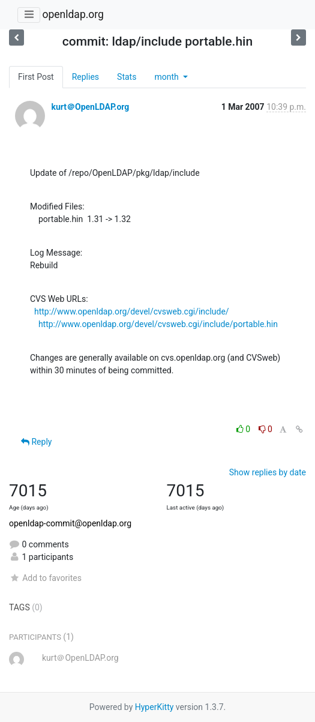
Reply (36, 442)
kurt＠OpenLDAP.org (90, 107)
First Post (36, 77)
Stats (126, 77)
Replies (85, 77)
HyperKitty (154, 707)
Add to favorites (45, 578)
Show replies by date (267, 472)
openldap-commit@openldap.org (70, 523)
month (167, 77)
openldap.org (72, 14)
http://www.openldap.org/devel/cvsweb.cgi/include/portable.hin (158, 324)
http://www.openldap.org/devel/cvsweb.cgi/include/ (131, 311)
